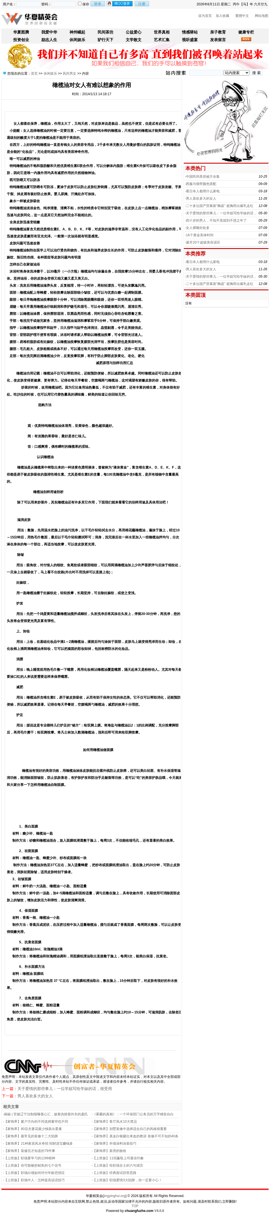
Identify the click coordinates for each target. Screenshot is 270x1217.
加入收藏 (222, 16)
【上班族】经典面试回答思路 (114, 1173)
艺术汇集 (162, 40)
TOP (135, 1206)
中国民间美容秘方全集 (203, 177)
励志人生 (49, 40)
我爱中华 (49, 32)
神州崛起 (77, 32)
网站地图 (261, 16)
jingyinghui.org (114, 1196)
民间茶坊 (105, 32)
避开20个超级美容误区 (203, 242)
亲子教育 (218, 32)
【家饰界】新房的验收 (109, 1151)
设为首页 (205, 16)
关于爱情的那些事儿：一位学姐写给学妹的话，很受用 (64, 1088)
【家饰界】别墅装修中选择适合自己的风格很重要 (130, 1129)
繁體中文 (242, 16)
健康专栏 (246, 32)
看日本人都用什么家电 (203, 191)
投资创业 (21, 40)
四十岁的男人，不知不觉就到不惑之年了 (216, 220)
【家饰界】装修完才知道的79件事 (29, 1151)
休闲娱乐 (77, 40)
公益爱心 (133, 32)
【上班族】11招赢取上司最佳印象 (118, 1158)
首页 (34, 73)
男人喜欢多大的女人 (35, 1096)
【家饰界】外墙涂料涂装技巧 (114, 1143)
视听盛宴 (190, 40)
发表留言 (218, 40)
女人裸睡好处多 (198, 228)
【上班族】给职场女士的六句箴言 (118, 1165)
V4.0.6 (159, 1211)
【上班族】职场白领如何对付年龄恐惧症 (34, 1173)
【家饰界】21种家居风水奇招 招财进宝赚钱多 (38, 1143)
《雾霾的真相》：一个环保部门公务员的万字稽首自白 (133, 1114)
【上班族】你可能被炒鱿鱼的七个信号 (32, 1165)
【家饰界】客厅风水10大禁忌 (115, 1122)
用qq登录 (119, 3)
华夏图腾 (21, 32)
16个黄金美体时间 (199, 235)
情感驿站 (190, 32)
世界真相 (162, 32)
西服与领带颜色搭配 (201, 184)
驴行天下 (105, 40)
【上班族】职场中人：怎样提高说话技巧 (34, 1180)
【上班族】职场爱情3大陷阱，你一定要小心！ (127, 1180)
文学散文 (133, 40)
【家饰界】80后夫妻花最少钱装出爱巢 (33, 1129)
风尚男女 (69, 73)
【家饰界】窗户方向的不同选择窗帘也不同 (36, 1122)
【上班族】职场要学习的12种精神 (29, 1158)
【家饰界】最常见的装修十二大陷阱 (31, 1136)
